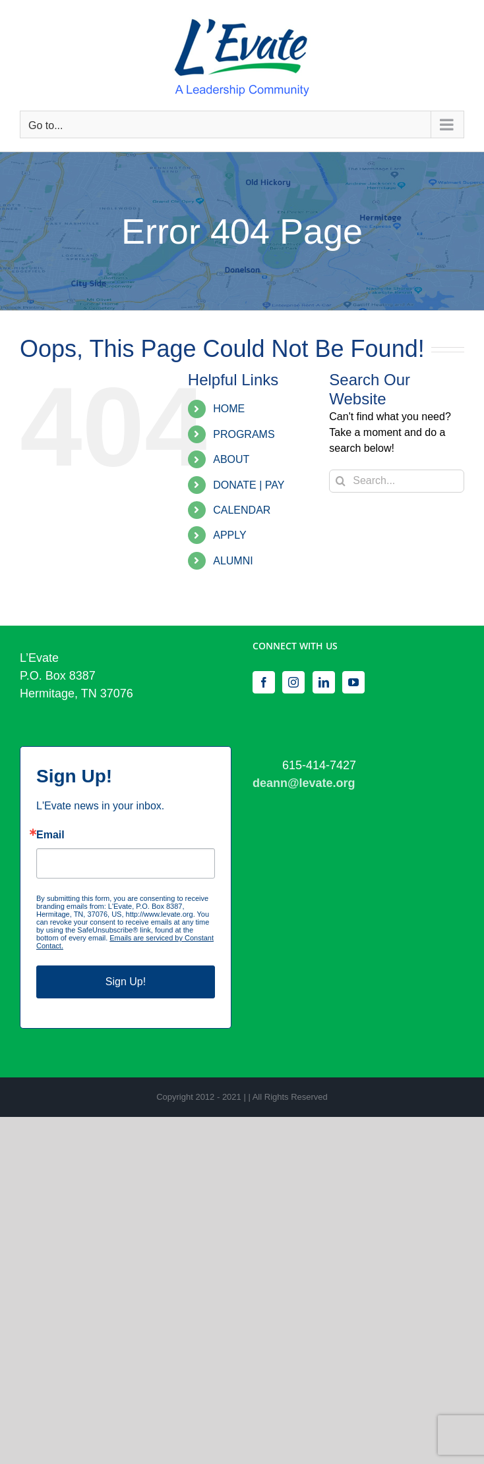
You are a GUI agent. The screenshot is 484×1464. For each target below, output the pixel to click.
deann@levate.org (304, 783)
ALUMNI (233, 560)
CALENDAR (241, 510)
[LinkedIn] (324, 682)
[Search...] (396, 481)
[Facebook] (264, 682)
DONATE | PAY (248, 485)
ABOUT (231, 459)
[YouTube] (353, 682)
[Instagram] (293, 682)
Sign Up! (126, 981)
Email (50, 835)
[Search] (340, 481)
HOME (229, 408)
